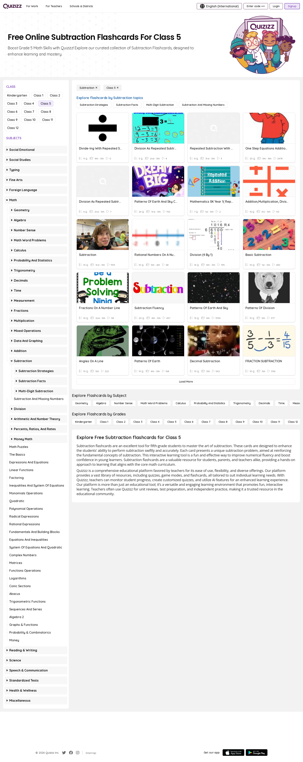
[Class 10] (257, 422)
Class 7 (29, 112)
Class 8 (46, 112)
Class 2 (55, 95)
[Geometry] (81, 403)
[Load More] (186, 381)
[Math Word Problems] (154, 403)
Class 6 (12, 112)
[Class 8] (223, 422)
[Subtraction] (88, 88)
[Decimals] (264, 403)
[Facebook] (71, 753)
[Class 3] (138, 422)
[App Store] (233, 752)
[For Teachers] (54, 6)
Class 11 (47, 120)
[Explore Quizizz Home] (12, 6)
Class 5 (46, 103)
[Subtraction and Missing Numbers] (203, 105)
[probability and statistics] (209, 403)
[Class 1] (104, 422)
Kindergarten (17, 95)
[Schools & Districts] (81, 6)
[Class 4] (155, 422)
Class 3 (12, 103)
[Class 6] (189, 422)
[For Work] (32, 6)
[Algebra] (101, 403)
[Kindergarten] (83, 422)
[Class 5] (112, 88)
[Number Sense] (123, 403)
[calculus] (180, 403)
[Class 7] (206, 422)
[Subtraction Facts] (127, 105)
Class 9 (12, 120)
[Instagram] (77, 753)
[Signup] (292, 6)
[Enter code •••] (255, 6)
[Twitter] (64, 753)
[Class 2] (121, 422)
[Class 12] (293, 422)
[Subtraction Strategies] (94, 105)
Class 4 (29, 103)
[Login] (276, 6)
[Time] (281, 403)
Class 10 (30, 120)
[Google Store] (256, 752)
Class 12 (13, 128)
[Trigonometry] (242, 403)
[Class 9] (240, 422)
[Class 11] (275, 422)
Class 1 (38, 95)
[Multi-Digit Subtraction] (160, 105)
